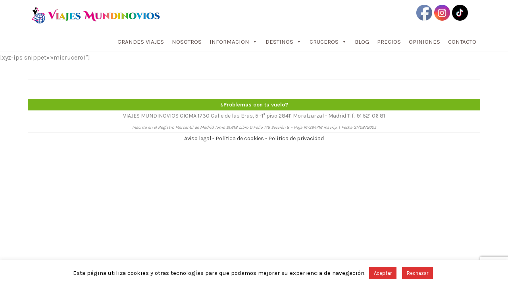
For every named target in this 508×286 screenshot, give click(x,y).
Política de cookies (240, 138)
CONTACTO (462, 41)
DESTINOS (284, 42)
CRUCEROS (328, 42)
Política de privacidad (296, 138)
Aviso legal (197, 138)
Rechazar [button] (417, 273)
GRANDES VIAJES (140, 41)
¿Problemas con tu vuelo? (254, 104)
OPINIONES (424, 41)
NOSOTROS (187, 41)
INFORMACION (234, 42)
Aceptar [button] (383, 273)
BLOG (362, 41)
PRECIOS (389, 41)
